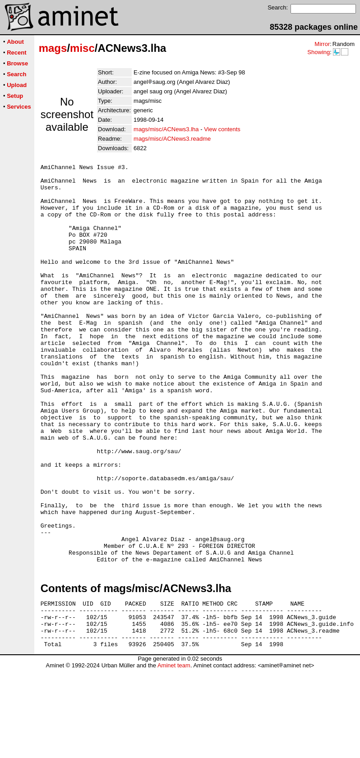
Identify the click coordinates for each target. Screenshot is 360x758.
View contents (222, 129)
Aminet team (173, 754)
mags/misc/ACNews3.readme (172, 138)
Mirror (322, 44)
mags (53, 48)
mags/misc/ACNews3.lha (166, 129)
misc (82, 48)
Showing (318, 52)
